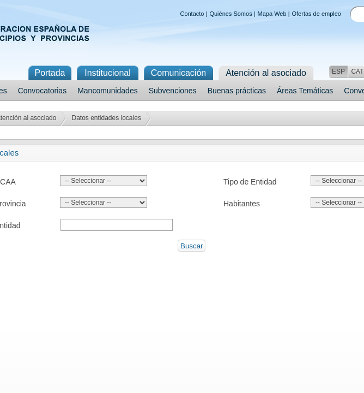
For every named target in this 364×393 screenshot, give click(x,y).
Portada (49, 73)
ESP (338, 71)
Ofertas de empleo (317, 13)
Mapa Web (272, 13)
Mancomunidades (107, 90)
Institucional (107, 73)
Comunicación (178, 73)
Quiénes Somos (230, 13)
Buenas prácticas (237, 90)
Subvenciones (173, 90)
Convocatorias (42, 90)
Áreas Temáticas (305, 90)
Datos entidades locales (106, 118)
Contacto (192, 13)
